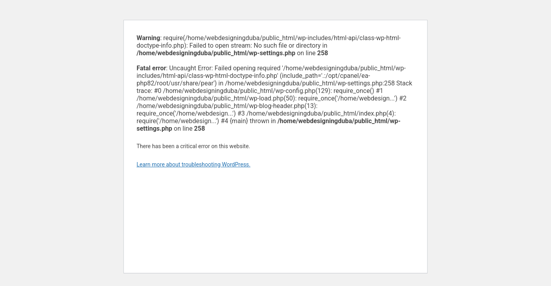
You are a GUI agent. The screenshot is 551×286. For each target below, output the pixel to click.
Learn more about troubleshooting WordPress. (193, 164)
